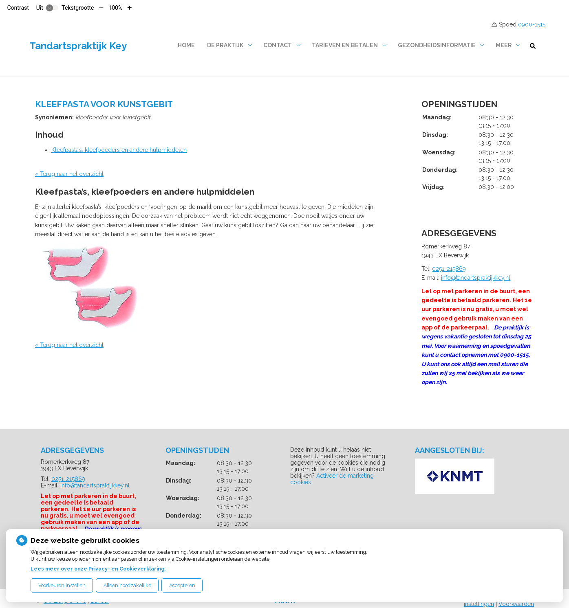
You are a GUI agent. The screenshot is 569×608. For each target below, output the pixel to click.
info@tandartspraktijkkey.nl (475, 277)
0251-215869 (449, 269)
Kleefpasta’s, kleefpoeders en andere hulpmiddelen (119, 150)
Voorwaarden (516, 604)
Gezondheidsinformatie (437, 45)
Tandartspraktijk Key (78, 46)
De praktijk (225, 45)
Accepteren (182, 585)
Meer (504, 45)
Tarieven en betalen (345, 45)
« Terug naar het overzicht (69, 174)
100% (115, 7)
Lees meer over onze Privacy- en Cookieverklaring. (98, 569)
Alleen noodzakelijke (127, 585)
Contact (277, 45)
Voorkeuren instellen (62, 585)
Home (186, 45)
